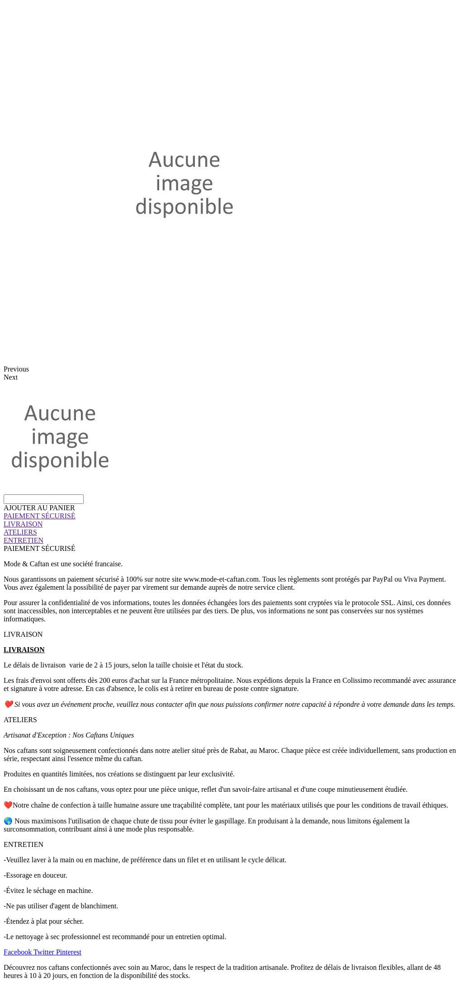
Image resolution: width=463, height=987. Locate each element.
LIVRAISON (23, 524)
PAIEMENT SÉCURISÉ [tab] (40, 548)
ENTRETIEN (23, 540)
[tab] (231, 516)
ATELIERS (20, 532)
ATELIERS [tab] (20, 720)
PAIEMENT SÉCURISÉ (40, 516)
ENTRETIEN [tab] (23, 844)
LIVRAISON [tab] (23, 634)
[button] (39, 508)
